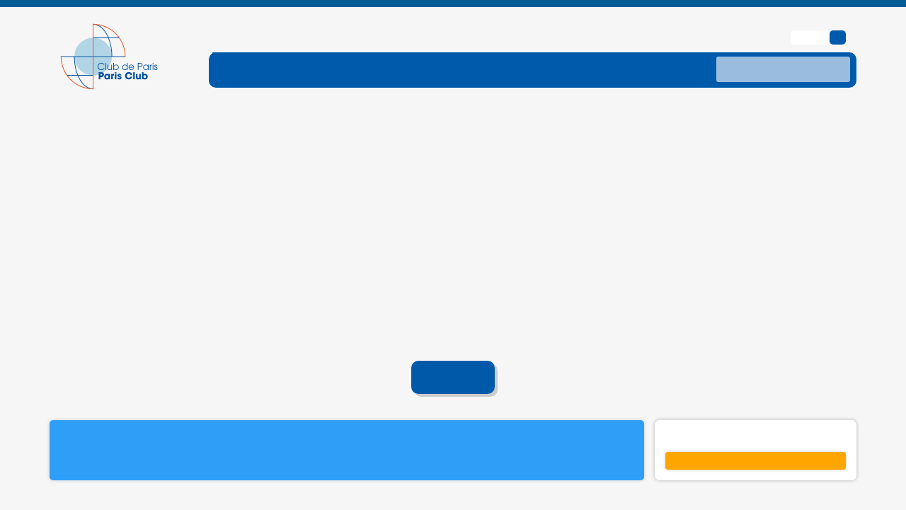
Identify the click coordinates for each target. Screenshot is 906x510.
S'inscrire (756, 438)
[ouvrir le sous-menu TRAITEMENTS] (522, 47)
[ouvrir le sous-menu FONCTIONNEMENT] (287, 47)
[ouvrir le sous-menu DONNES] (618, 47)
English (812, 14)
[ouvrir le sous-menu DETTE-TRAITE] (412, 47)
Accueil (453, 355)
